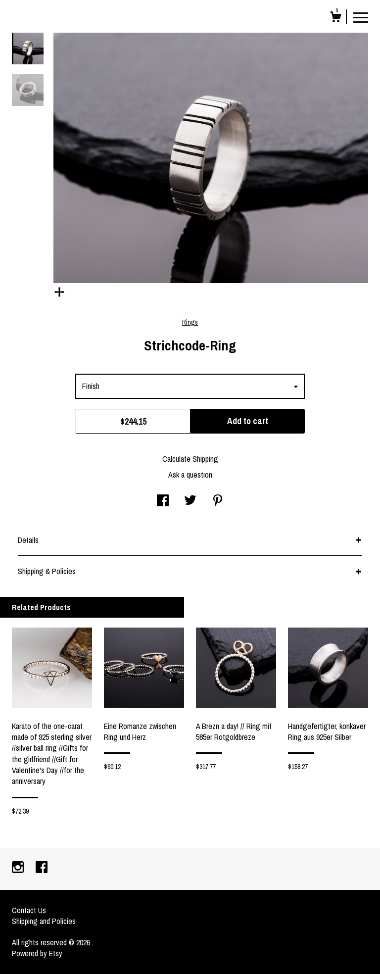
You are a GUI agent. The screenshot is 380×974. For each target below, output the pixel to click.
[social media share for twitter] (190, 501)
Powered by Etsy (37, 953)
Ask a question (190, 474)
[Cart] (335, 18)
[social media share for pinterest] (218, 501)
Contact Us (29, 910)
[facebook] (42, 868)
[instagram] (19, 868)
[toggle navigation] (360, 16)
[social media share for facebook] (163, 501)
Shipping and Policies (44, 921)
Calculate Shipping (190, 458)
